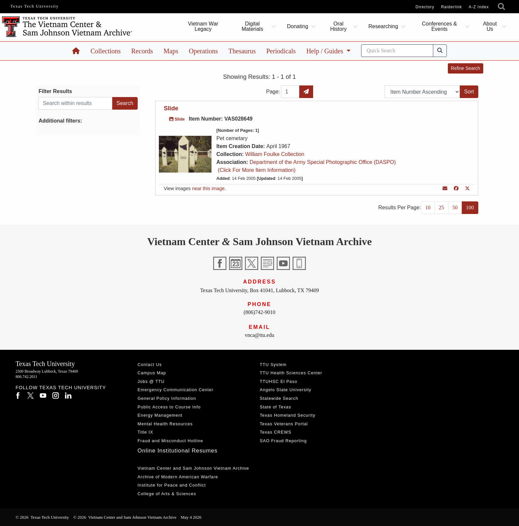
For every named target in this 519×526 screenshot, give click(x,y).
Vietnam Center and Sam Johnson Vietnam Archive (193, 468)
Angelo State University (285, 389)
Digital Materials (252, 26)
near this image (208, 188)
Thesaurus (242, 51)
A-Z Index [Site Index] (479, 7)
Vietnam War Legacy (203, 26)
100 (470, 207)
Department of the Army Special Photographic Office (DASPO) (323, 162)
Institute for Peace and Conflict (172, 485)
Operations (203, 51)
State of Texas (275, 406)
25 (441, 207)
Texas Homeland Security (287, 415)
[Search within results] (75, 103)
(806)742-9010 (259, 312)
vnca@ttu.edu (259, 335)
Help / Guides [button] (325, 51)
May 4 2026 (191, 517)
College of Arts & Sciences (167, 493)
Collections (105, 51)
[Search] (397, 50)
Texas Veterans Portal (284, 423)
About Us (490, 26)
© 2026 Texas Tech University (42, 517)
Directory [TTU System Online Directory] (424, 7)
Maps (171, 51)
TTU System (273, 364)
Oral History (338, 26)
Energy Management (160, 415)
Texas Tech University (34, 6)
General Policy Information (167, 398)
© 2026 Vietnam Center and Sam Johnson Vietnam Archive (124, 517)
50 (455, 207)
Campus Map (152, 372)
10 (428, 207)
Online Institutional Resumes (178, 450)
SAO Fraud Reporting (283, 440)
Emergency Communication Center (175, 389)
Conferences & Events (439, 26)
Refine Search (465, 68)
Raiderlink (451, 7)
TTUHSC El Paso (279, 381)
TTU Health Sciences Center (291, 372)
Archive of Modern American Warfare (178, 476)
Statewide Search (279, 398)
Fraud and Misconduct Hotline (170, 440)
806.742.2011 (26, 376)
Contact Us (150, 364)
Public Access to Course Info (169, 406)
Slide (171, 108)
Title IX (145, 432)
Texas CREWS (276, 432)
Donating (297, 26)
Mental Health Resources (165, 423)
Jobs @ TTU (151, 381)
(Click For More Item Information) (256, 170)
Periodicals (281, 51)
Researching (383, 26)
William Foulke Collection (275, 154)
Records (142, 51)
